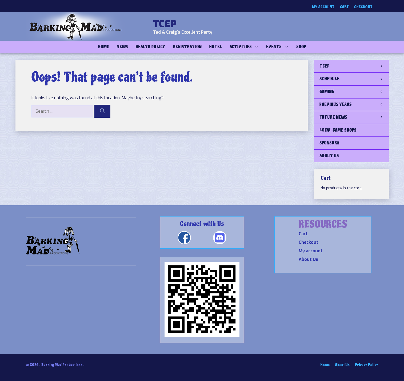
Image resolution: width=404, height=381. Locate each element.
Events (279, 47)
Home (103, 47)
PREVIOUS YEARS (354, 105)
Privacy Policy (366, 364)
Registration (187, 47)
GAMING (354, 92)
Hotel (215, 47)
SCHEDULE (354, 79)
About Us (308, 259)
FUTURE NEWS (354, 117)
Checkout (363, 7)
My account (323, 7)
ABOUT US (329, 156)
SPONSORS (329, 143)
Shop (301, 47)
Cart (344, 7)
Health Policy (150, 47)
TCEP (165, 24)
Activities (246, 47)
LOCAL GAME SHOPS (338, 130)
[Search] (102, 111)
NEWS (122, 47)
